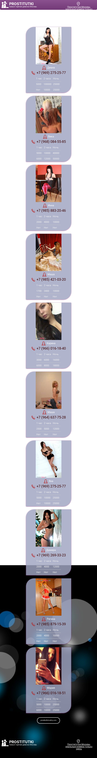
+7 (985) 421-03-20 (48, 279)
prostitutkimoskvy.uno (48, 720)
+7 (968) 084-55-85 (48, 142)
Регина (48, 619)
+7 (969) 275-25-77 (48, 73)
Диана (48, 68)
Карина (48, 343)
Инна (48, 206)
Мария (48, 688)
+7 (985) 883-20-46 (48, 211)
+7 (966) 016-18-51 (48, 693)
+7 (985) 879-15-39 (48, 624)
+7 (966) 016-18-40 (48, 348)
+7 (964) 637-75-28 (48, 417)
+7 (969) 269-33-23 (48, 555)
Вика (48, 137)
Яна (48, 481)
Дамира (48, 550)
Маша (48, 274)
